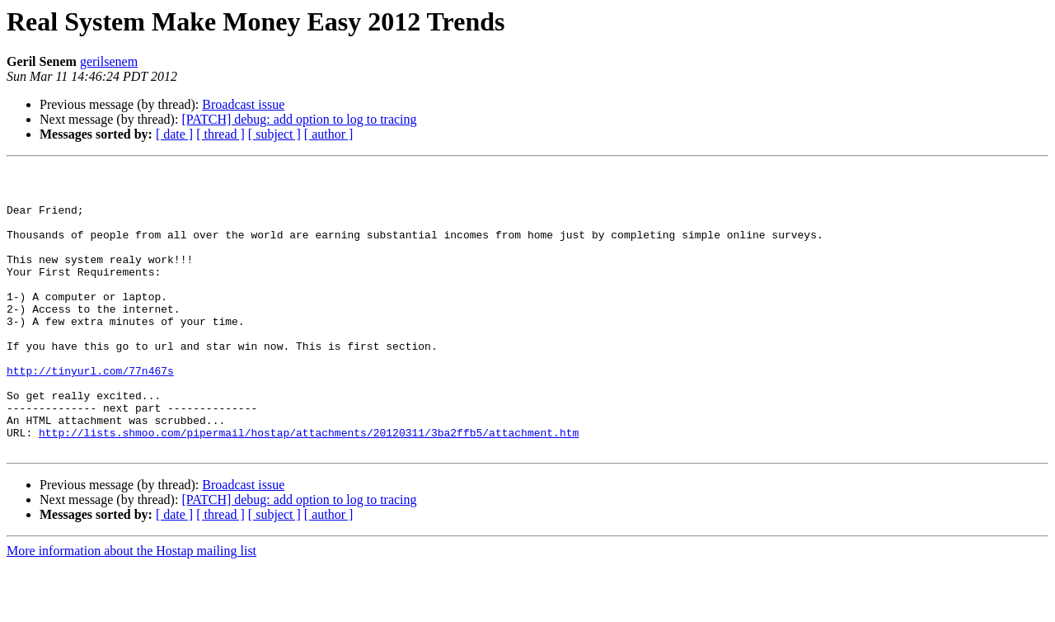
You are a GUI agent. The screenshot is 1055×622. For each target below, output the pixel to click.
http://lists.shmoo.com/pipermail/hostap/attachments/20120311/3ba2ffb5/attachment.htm (309, 486)
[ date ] (174, 134)
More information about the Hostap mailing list (131, 608)
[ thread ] (220, 134)
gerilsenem (109, 61)
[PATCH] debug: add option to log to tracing (298, 119)
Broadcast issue (243, 104)
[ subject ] (274, 134)
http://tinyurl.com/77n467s (90, 412)
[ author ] (329, 134)
